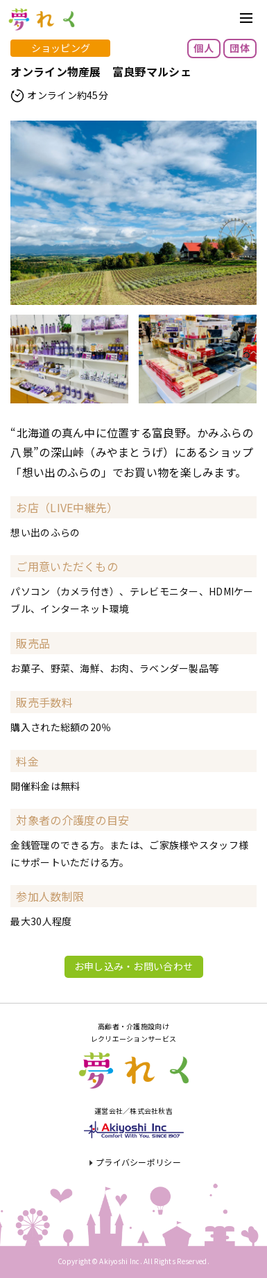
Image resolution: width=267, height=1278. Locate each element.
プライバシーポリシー (138, 1162)
